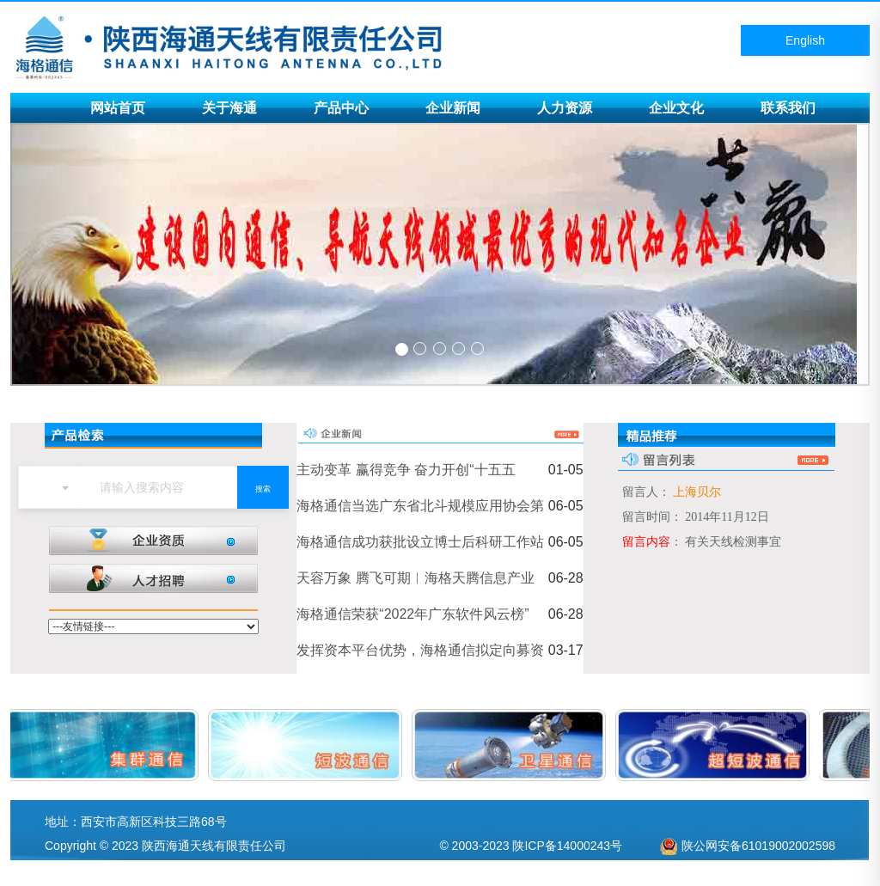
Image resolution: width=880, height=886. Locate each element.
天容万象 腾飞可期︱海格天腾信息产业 (415, 578)
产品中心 (341, 108)
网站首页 (117, 108)
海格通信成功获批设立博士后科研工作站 (420, 542)
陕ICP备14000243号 (567, 845)
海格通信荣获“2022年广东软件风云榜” (412, 614)
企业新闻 (452, 108)
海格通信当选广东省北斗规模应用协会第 (420, 505)
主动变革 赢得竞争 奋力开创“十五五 (405, 469)
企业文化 (676, 108)
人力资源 (564, 108)
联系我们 (788, 108)
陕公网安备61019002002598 (758, 845)
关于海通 (229, 108)
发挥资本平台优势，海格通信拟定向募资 (420, 650)
